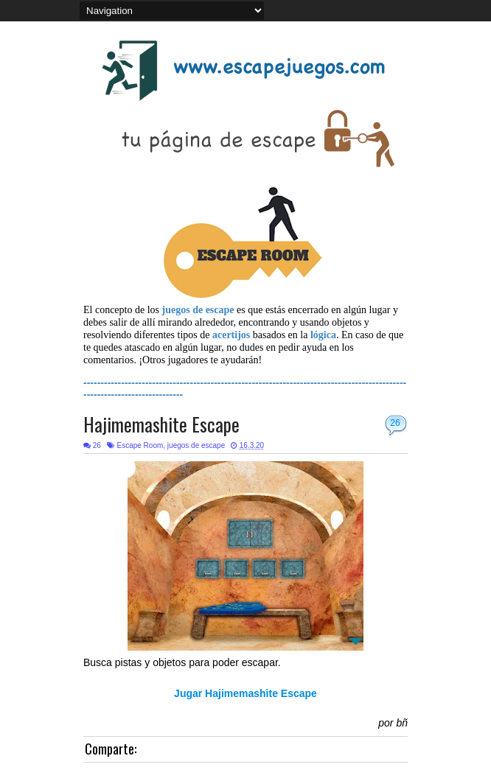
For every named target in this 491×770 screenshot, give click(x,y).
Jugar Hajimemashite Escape (245, 693)
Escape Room (139, 445)
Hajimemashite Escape (161, 424)
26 (395, 423)
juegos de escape (196, 445)
